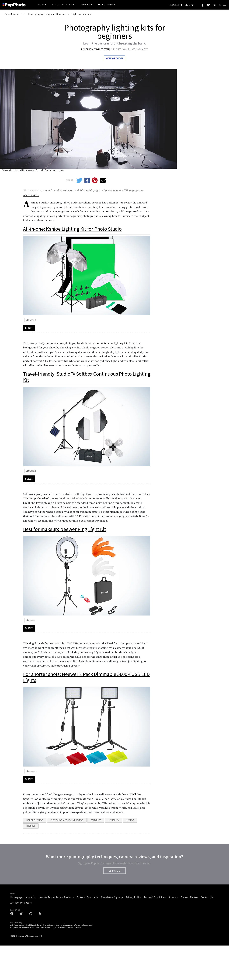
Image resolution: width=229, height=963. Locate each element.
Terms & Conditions (155, 897)
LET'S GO (114, 870)
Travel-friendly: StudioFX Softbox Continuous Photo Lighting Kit (86, 377)
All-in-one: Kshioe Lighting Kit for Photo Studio (72, 229)
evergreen (113, 820)
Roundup (30, 826)
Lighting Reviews (81, 14)
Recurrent (20, 936)
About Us (30, 897)
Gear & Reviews (62, 4)
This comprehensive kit (37, 498)
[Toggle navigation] (224, 4)
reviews (130, 820)
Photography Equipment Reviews (46, 14)
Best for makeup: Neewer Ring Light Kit (64, 529)
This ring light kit (33, 643)
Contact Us (207, 897)
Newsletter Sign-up (181, 4)
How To (85, 4)
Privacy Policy (133, 897)
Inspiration (106, 4)
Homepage (16, 897)
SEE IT (29, 328)
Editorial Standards (87, 897)
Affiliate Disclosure (21, 902)
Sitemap (173, 897)
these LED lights (131, 794)
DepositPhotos (189, 897)
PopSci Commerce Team (96, 49)
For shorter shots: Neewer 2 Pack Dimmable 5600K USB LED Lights (86, 677)
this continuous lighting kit (111, 343)
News (41, 4)
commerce (96, 820)
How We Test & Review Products (56, 897)
